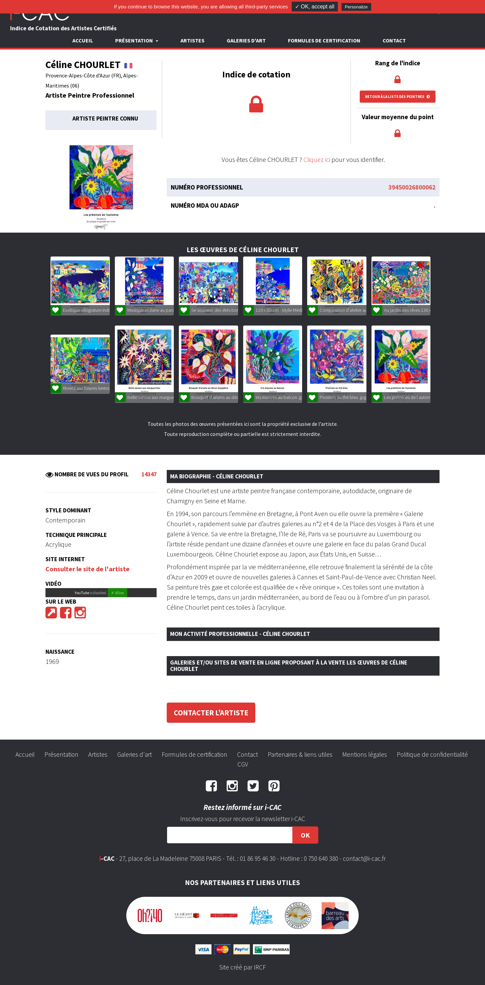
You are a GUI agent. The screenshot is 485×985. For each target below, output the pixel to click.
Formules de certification (324, 40)
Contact (394, 40)
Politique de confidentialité (432, 754)
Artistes (192, 40)
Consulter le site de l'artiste (87, 569)
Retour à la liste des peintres (397, 96)
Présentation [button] (134, 40)
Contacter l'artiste (211, 712)
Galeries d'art (246, 40)
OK (305, 835)
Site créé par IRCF (242, 967)
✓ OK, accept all (314, 6)
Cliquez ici (316, 159)
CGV (242, 764)
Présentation (61, 754)
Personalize (356, 6)
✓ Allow (117, 592)
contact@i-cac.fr (364, 858)
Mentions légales (364, 754)
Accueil (82, 40)
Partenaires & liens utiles (300, 754)
